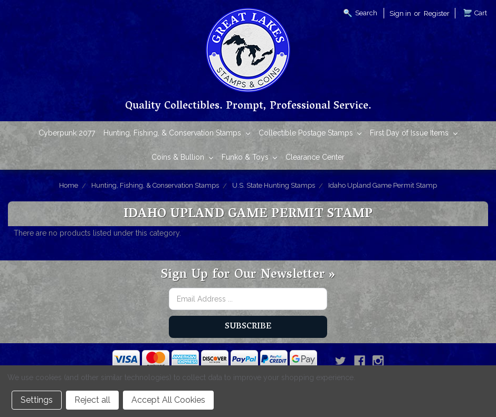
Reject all (92, 400)
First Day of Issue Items (413, 133)
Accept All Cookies (168, 400)
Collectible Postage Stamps (310, 133)
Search (366, 13)
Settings (37, 400)
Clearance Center (315, 157)
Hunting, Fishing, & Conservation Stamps (176, 133)
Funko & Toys (250, 157)
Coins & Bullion (182, 157)
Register (437, 13)
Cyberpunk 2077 (67, 133)
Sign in (400, 13)
